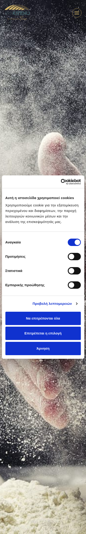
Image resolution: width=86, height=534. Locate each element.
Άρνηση (43, 348)
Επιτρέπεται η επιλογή (43, 333)
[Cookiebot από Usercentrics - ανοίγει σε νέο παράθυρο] (61, 182)
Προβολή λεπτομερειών (52, 304)
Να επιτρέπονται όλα (43, 318)
